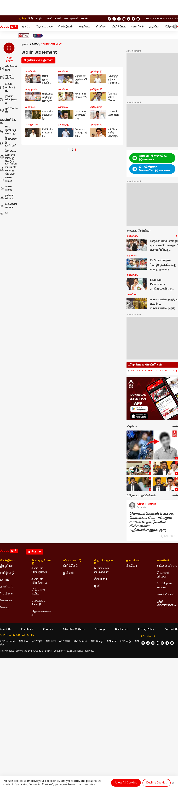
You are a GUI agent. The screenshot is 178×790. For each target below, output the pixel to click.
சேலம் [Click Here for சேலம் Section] (4, 607)
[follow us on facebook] (114, 19)
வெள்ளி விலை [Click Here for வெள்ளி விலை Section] (163, 575)
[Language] (34, 552)
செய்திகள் (65, 26)
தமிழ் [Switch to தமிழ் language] (22, 18)
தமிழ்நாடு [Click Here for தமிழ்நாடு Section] (7, 573)
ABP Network (7, 641)
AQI (4, 213)
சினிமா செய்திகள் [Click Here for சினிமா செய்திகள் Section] (39, 570)
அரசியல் (84, 26)
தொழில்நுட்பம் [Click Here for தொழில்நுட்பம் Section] (103, 562)
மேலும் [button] (171, 26)
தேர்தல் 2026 (44, 26)
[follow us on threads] (119, 19)
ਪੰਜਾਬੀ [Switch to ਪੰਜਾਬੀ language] (58, 18)
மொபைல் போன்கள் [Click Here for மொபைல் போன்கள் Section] (101, 570)
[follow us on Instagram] (129, 19)
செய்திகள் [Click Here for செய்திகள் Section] (7, 561)
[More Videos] (175, 426)
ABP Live (24, 641)
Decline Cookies (156, 783)
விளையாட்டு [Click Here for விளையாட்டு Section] (72, 561)
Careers (48, 629)
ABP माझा (64, 641)
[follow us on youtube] (124, 19)
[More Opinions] (175, 495)
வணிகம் (137, 26)
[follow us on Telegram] (133, 19)
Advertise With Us (73, 629)
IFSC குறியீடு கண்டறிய (8, 132)
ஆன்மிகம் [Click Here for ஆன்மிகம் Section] (132, 561)
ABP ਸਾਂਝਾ (112, 641)
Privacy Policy (146, 629)
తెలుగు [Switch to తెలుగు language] (84, 18)
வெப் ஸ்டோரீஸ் (7, 87)
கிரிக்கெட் (119, 26)
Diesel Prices (6, 188)
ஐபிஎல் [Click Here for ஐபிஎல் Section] (68, 573)
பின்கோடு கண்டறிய (8, 144)
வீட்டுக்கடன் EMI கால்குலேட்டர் (8, 156)
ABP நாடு (125, 641)
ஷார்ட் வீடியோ (7, 77)
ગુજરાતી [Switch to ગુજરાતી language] (74, 18)
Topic (35, 44)
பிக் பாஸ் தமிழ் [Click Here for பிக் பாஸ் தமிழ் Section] (38, 592)
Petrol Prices (6, 179)
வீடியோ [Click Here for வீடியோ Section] (131, 566)
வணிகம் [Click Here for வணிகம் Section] (163, 561)
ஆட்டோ (154, 26)
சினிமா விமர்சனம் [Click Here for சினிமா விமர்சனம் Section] (39, 581)
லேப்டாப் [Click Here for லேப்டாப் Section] (100, 579)
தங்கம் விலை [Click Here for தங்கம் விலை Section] (167, 566)
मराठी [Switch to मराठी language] (50, 18)
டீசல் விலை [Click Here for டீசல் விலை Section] (165, 594)
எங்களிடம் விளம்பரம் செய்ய (161, 19)
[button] (9, 52)
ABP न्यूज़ (37, 641)
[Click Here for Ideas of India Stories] (24, 35)
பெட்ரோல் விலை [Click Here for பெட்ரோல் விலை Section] (164, 585)
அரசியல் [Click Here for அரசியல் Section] (6, 586)
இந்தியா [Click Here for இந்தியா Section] (6, 566)
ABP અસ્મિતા (80, 641)
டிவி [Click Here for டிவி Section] (97, 586)
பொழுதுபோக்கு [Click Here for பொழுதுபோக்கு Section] (41, 562)
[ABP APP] (139, 409)
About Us (5, 629)
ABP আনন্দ (51, 641)
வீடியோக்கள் (8, 68)
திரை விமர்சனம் (8, 99)
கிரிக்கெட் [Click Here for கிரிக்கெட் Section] (70, 566)
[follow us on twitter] (109, 19)
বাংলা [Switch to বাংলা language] (66, 18)
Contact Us (171, 629)
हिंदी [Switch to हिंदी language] (30, 18)
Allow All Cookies (126, 783)
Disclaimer (121, 629)
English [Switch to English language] (40, 18)
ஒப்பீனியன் (9, 110)
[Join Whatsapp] (138, 19)
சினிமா (101, 26)
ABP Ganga (97, 641)
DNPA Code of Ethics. (40, 651)
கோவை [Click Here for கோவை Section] (6, 600)
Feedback (27, 629)
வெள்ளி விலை (8, 206)
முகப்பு (25, 26)
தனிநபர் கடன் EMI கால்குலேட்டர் (8, 169)
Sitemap (100, 629)
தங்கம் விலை (7, 197)
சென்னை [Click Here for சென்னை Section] (7, 594)
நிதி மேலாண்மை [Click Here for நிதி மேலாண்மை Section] (166, 603)
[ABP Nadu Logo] (9, 27)
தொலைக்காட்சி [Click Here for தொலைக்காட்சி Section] (41, 613)
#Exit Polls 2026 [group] (142, 370)
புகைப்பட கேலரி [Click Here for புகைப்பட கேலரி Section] (38, 602)
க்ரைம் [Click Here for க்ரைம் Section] (4, 580)
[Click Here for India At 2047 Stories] (38, 35)
